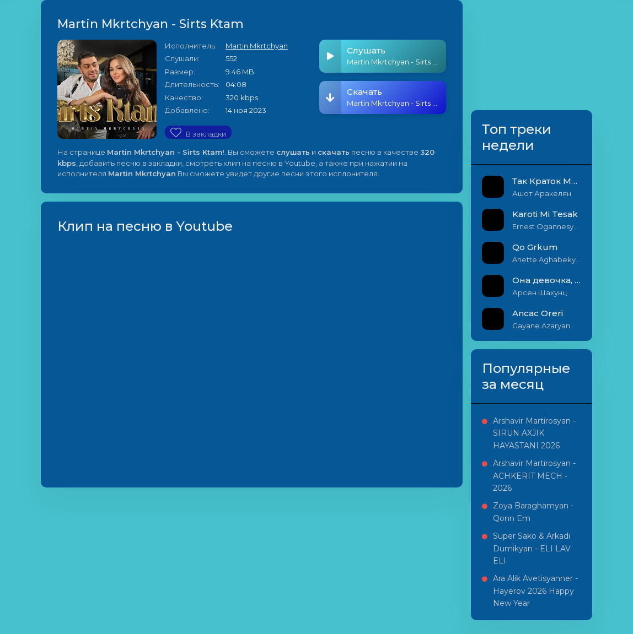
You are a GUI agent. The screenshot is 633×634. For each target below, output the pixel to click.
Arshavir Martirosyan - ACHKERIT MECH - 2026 (534, 475)
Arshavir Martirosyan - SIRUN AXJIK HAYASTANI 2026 (534, 433)
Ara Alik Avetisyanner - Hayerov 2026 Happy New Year (535, 590)
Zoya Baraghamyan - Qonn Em (533, 512)
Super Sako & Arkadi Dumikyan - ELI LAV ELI (532, 548)
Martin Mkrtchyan (257, 45)
